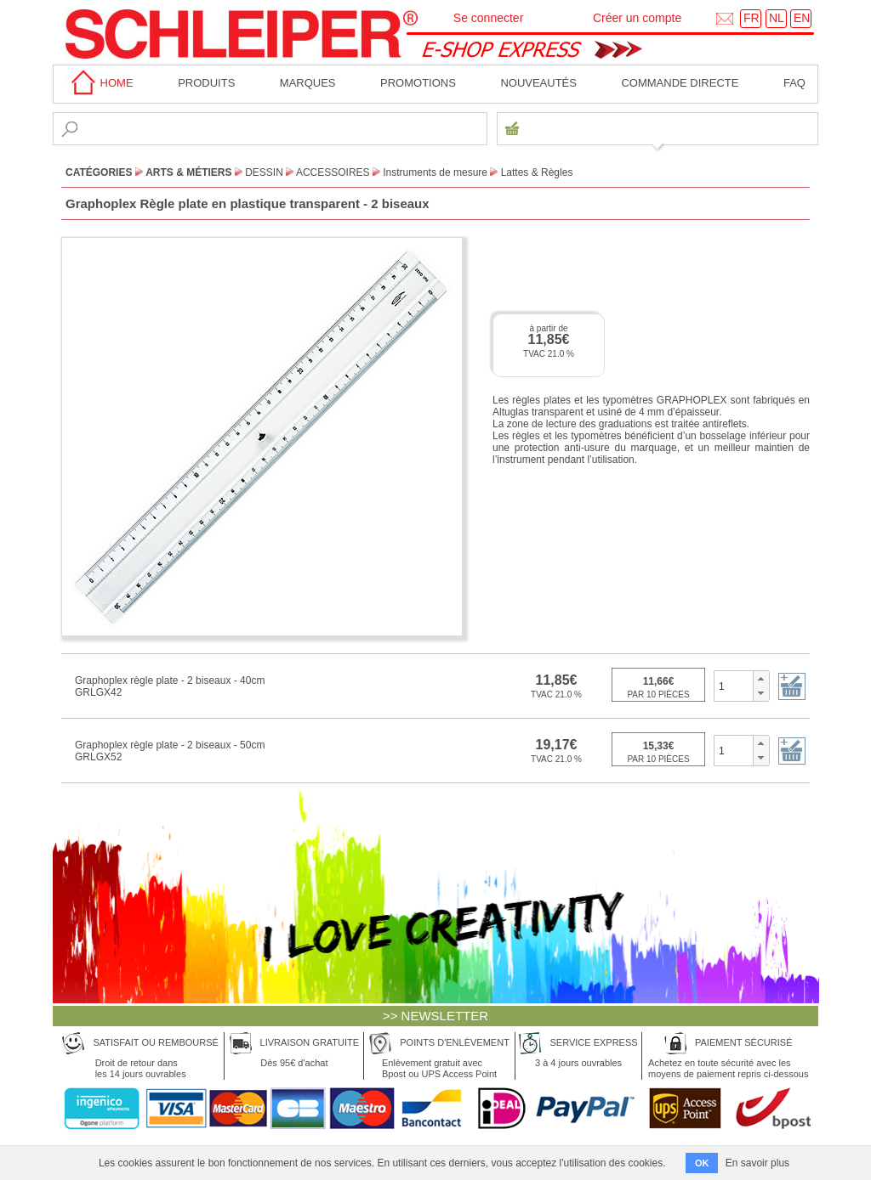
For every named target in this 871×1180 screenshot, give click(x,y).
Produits (206, 82)
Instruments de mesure (435, 172)
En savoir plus (757, 1163)
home (99, 82)
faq (794, 82)
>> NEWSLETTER (435, 1015)
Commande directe (679, 82)
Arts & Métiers (188, 172)
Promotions (418, 82)
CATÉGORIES (98, 172)
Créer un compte (637, 18)
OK (702, 1163)
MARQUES (308, 82)
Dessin (264, 172)
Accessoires (333, 172)
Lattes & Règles (537, 172)
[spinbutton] (734, 685)
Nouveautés (538, 82)
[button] (761, 678)
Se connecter (488, 18)
